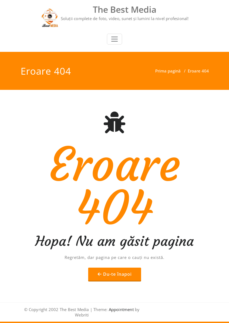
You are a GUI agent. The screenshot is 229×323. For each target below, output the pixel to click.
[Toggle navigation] (114, 39)
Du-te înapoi (117, 274)
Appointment (120, 309)
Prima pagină (168, 71)
